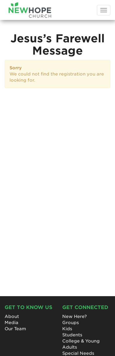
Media (11, 322)
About (12, 316)
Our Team (15, 328)
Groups (70, 322)
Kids (67, 328)
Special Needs (78, 353)
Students (72, 334)
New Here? (74, 316)
